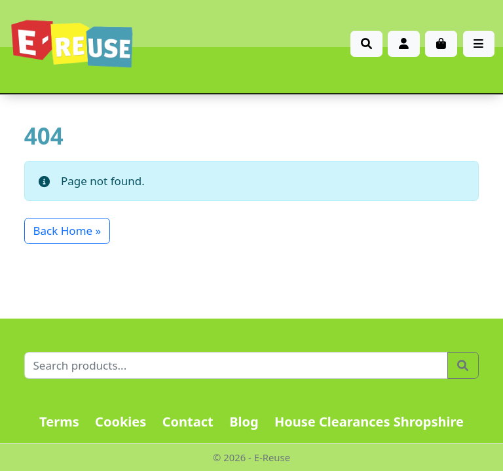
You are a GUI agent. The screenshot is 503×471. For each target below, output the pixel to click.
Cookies (120, 421)
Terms (59, 421)
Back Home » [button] (67, 230)
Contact (188, 421)
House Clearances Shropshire (369, 421)
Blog (243, 421)
